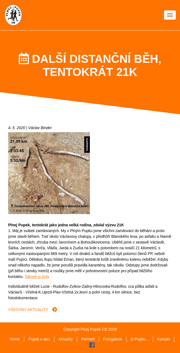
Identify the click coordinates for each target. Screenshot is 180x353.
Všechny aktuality (32, 309)
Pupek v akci (39, 339)
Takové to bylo (37, 276)
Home (15, 339)
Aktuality (66, 339)
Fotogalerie (112, 339)
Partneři (87, 339)
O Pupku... (140, 339)
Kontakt (163, 339)
